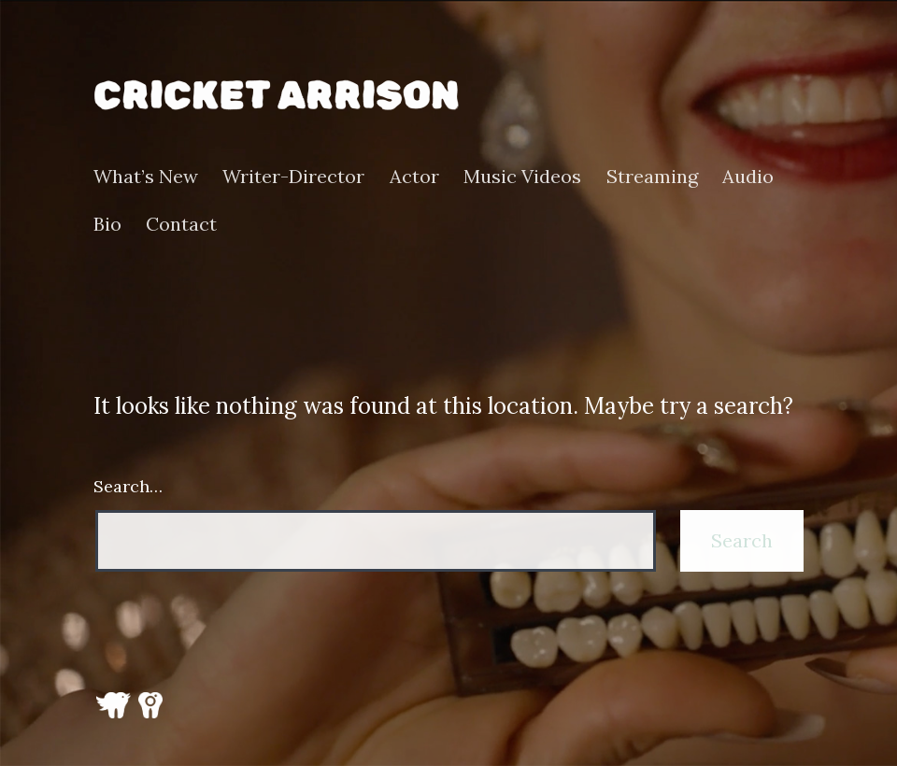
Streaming (652, 176)
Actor (414, 176)
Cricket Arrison (276, 95)
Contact (181, 224)
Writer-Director (293, 176)
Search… (128, 486)
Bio (107, 224)
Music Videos (522, 176)
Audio (748, 176)
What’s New (145, 176)
